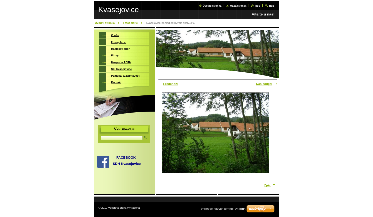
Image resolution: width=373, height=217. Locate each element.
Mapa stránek (238, 5)
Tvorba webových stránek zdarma (222, 209)
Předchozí (170, 84)
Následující (264, 84)
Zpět (267, 185)
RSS (257, 5)
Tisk (271, 5)
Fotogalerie (130, 22)
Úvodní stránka (212, 5)
